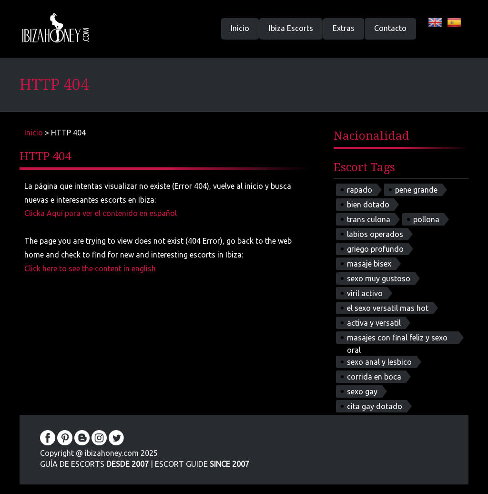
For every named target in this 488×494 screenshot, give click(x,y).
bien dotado (368, 204)
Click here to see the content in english (90, 268)
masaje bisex (369, 263)
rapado (359, 189)
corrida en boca (374, 376)
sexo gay (362, 391)
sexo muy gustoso (378, 278)
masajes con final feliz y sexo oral (397, 338)
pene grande (416, 189)
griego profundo (375, 249)
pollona (426, 219)
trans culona (368, 219)
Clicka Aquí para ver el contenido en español (100, 213)
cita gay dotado (374, 406)
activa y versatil (374, 323)
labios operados (375, 234)
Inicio (240, 28)
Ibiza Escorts (291, 28)
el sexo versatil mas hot (387, 308)
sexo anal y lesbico (379, 362)
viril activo (365, 293)
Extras (344, 28)
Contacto (390, 28)
